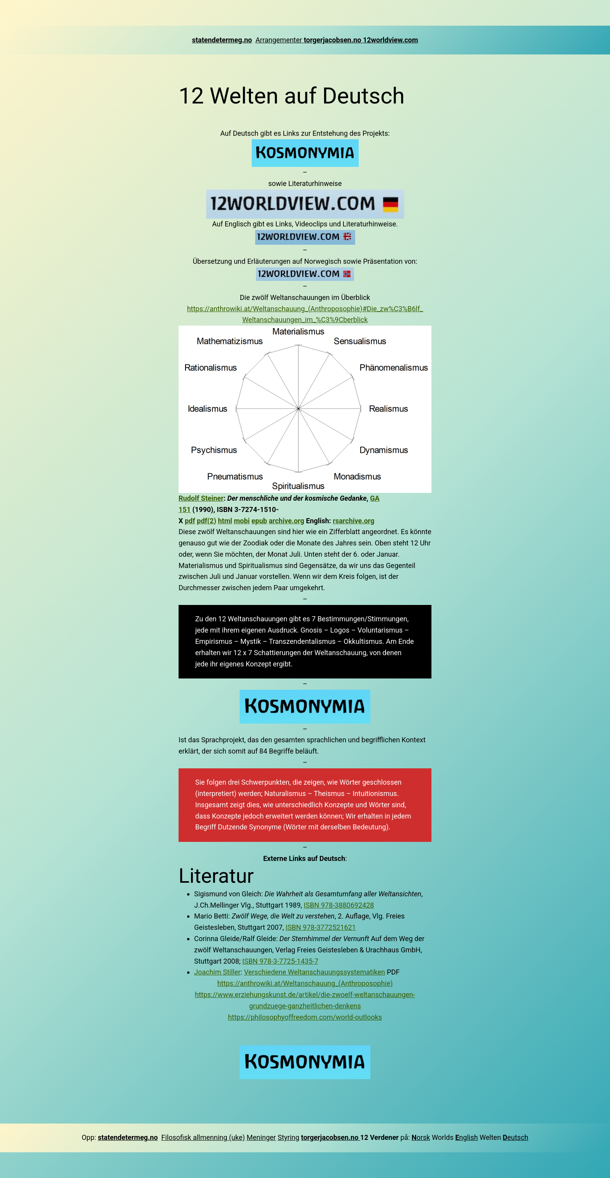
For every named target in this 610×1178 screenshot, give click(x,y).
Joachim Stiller (217, 972)
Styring (289, 1137)
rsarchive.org (353, 521)
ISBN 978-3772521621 (321, 927)
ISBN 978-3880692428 (339, 905)
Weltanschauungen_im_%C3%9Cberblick (305, 320)
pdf (190, 521)
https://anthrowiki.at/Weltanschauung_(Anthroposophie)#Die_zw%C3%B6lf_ (305, 309)
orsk (423, 1137)
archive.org (286, 521)
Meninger (261, 1137)
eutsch (515, 1137)
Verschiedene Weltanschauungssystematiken (314, 972)
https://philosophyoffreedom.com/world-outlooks (305, 1017)
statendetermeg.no (222, 40)
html (225, 521)
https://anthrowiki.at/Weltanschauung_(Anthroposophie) (305, 983)
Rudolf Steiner (201, 498)
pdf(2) (206, 521)
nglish (466, 1137)
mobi (242, 521)
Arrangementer (280, 40)
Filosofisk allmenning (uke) (203, 1137)
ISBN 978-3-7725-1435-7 (280, 961)
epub (259, 521)
